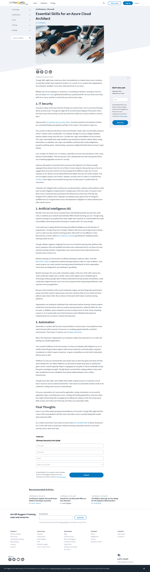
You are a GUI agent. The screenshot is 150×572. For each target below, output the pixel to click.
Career (21, 20)
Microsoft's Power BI (43, 261)
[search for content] (104, 3)
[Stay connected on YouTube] (46, 72)
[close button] (128, 78)
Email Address (43, 514)
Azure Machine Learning (65, 236)
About (93, 534)
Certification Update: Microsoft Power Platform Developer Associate (43, 499)
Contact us (121, 536)
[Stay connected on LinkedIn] (51, 72)
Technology (21, 10)
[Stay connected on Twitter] (42, 72)
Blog (65, 534)
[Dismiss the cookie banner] (144, 568)
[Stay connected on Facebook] (38, 72)
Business (40, 534)
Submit (86, 475)
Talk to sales (114, 3)
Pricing (53, 3)
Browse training (15, 534)
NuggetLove (94, 536)
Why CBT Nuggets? (70, 539)
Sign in (137, 3)
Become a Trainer (96, 542)
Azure (48, 94)
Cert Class (67, 549)
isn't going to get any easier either (58, 122)
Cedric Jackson (36, 503)
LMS (38, 542)
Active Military (41, 539)
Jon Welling (41, 23)
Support (124, 562)
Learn (35, 3)
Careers (93, 539)
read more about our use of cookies (61, 568)
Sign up (127, 3)
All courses (13, 536)
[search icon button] (30, 38)
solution (39, 179)
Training (21, 25)
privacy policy (61, 477)
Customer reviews (69, 542)
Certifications (21, 15)
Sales (119, 562)
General (130, 562)
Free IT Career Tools (43, 547)
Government (41, 536)
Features (13, 544)
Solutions (44, 3)
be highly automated (74, 332)
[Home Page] (18, 3)
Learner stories (69, 536)
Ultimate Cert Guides (70, 547)
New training (14, 542)
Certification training (17, 539)
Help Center (121, 534)
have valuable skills (80, 423)
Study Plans (68, 544)
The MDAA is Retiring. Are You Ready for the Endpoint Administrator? (104, 499)
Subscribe (120, 123)
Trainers (13, 547)
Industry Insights (42, 544)
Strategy (21, 30)
